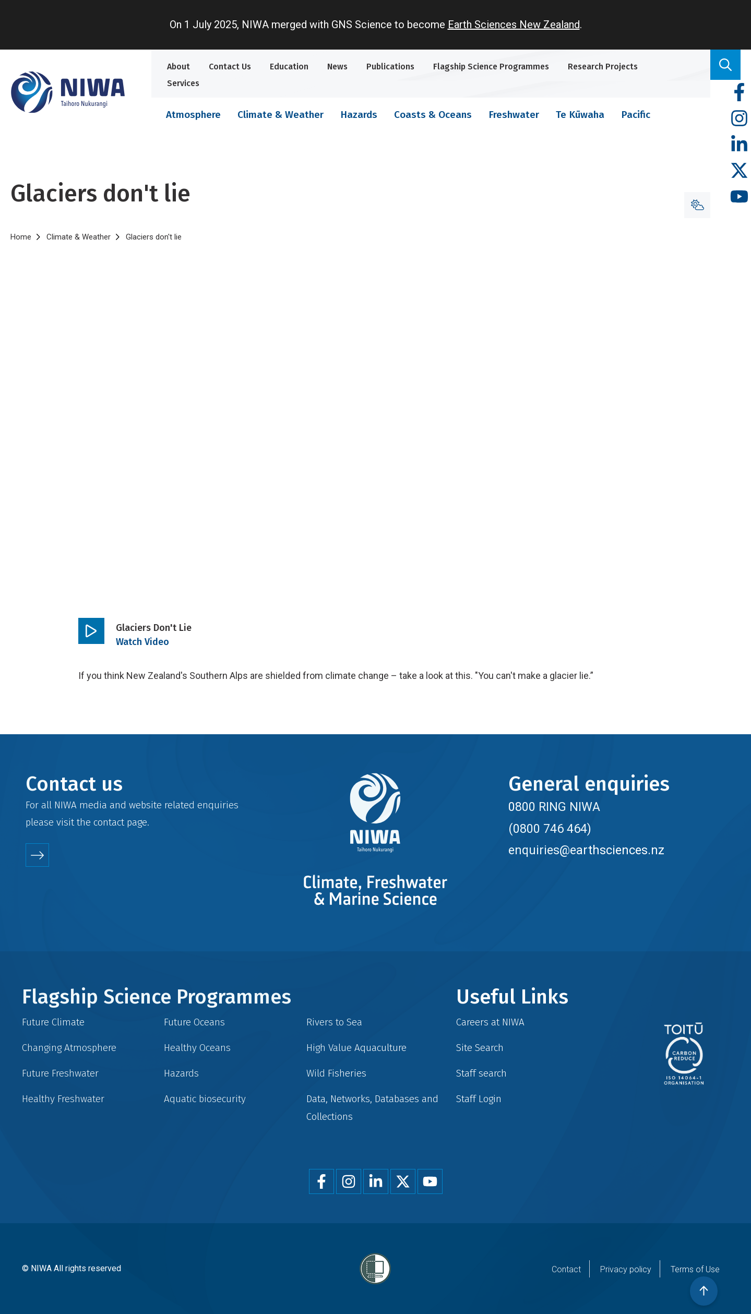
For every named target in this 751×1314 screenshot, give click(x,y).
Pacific (635, 115)
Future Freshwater (60, 1073)
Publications (390, 66)
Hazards (358, 115)
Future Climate (53, 1022)
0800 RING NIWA (554, 806)
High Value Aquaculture (356, 1048)
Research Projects (603, 66)
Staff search (481, 1073)
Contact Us (230, 66)
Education (289, 66)
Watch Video (142, 642)
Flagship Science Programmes (491, 66)
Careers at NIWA (490, 1022)
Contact (566, 1269)
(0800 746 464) (549, 828)
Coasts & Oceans (433, 115)
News (337, 66)
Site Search (480, 1048)
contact (108, 822)
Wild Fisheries (336, 1073)
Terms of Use (695, 1269)
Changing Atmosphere (69, 1048)
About (178, 66)
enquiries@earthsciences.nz (586, 850)
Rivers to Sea (334, 1022)
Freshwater (513, 115)
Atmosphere (193, 115)
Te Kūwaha (580, 115)
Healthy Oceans (197, 1048)
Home (20, 237)
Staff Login (479, 1099)
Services (183, 83)
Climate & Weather (280, 115)
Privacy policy (625, 1269)
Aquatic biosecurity (205, 1099)
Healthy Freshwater (63, 1099)
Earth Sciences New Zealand (514, 24)
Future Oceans (194, 1022)
